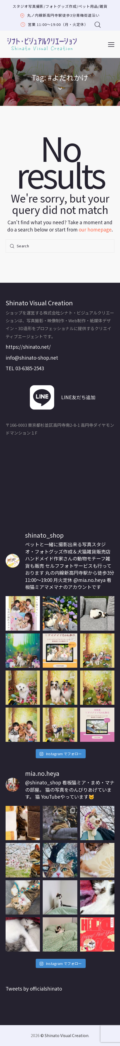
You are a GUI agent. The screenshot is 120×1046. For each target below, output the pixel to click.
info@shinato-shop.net (32, 357)
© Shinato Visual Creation (64, 1035)
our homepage (95, 229)
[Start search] (12, 246)
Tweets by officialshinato (34, 988)
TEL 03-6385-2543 (25, 368)
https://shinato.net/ (28, 346)
